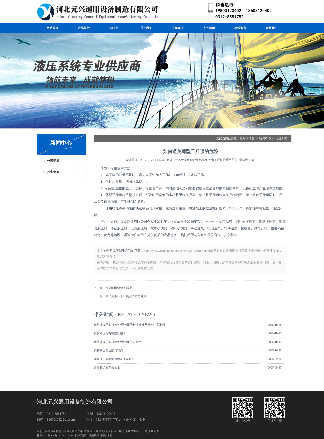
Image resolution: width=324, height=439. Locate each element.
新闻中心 (115, 28)
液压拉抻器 (132, 431)
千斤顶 (143, 431)
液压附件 (153, 431)
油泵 (110, 431)
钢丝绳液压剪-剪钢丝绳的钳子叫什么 (118, 341)
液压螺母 (119, 431)
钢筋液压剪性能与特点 (108, 350)
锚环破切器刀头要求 (107, 367)
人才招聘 (209, 28)
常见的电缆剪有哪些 (118, 287)
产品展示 (84, 28)
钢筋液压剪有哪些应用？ (110, 333)
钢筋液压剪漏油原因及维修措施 (114, 359)
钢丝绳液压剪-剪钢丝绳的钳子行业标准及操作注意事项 (129, 324)
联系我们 (271, 28)
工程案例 (178, 28)
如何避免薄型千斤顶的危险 (122, 250)
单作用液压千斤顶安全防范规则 (125, 296)
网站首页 (52, 28)
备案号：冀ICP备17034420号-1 (55, 435)
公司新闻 (53, 160)
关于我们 (146, 28)
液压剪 (94, 431)
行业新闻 (53, 172)
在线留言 (240, 28)
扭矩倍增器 (247, 138)
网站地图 (106, 435)
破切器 (103, 431)
